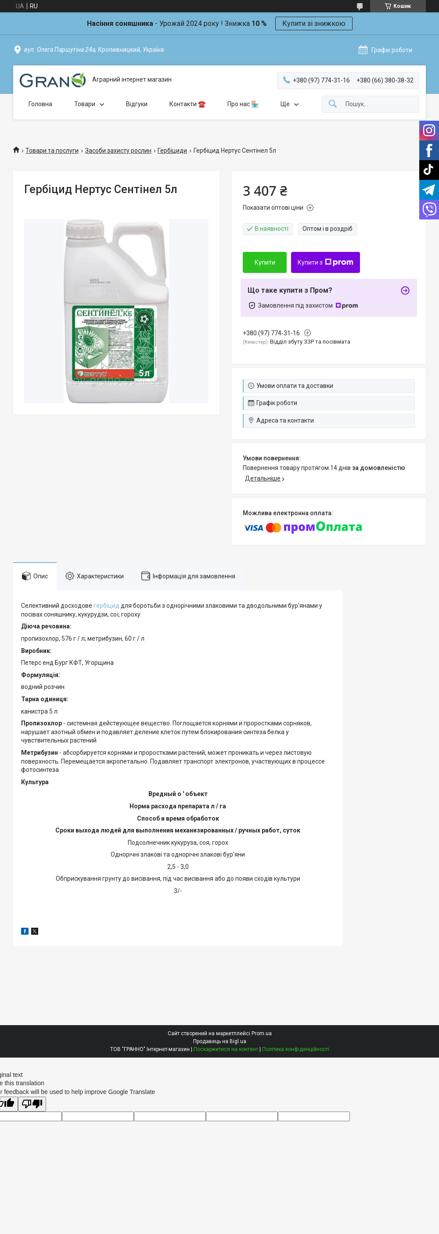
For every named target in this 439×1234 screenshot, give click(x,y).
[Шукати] (333, 104)
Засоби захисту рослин (118, 150)
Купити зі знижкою (313, 23)
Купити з (325, 262)
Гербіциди (172, 150)
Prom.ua (262, 1033)
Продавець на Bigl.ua (219, 1041)
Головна (40, 104)
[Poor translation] (32, 1104)
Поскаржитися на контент (226, 1049)
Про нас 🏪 (243, 104)
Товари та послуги (52, 150)
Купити (265, 262)
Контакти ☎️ (187, 104)
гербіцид (106, 605)
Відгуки (137, 104)
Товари (84, 104)
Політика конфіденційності (295, 1049)
